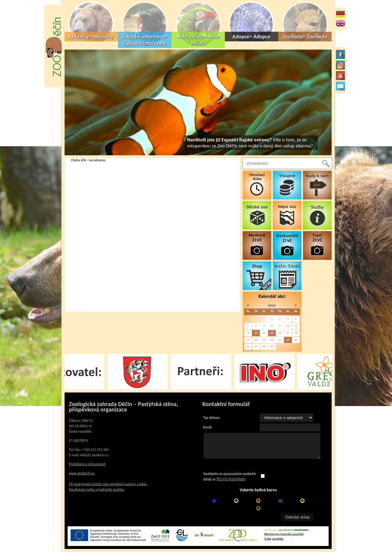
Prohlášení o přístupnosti (87, 464)
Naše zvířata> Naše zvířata (198, 40)
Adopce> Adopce (251, 36)
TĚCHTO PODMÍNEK (230, 479)
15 (271, 333)
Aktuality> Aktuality (91, 36)
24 (287, 340)
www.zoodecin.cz (82, 473)
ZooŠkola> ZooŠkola (304, 36)
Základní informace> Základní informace (144, 40)
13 (255, 333)
